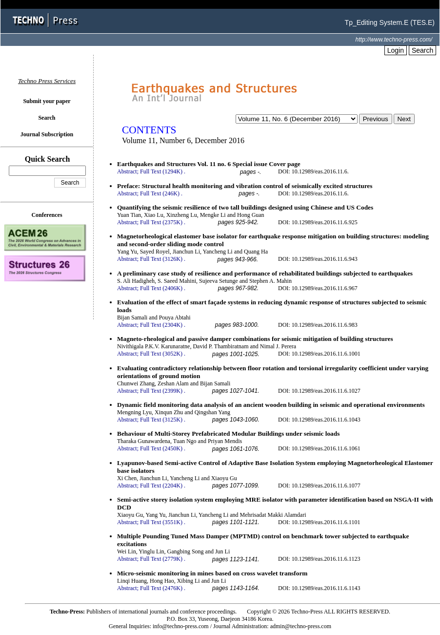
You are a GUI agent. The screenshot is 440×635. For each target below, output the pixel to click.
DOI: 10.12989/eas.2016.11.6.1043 (319, 419)
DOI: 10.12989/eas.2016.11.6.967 (318, 288)
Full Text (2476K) (161, 588)
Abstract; (128, 171)
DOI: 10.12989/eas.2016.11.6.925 (318, 222)
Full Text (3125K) (161, 419)
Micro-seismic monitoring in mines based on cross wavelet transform (212, 573)
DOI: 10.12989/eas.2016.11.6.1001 (319, 353)
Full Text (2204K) (161, 485)
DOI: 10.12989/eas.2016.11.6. (313, 171)
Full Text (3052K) (161, 353)
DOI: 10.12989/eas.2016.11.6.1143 (319, 588)
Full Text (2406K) (161, 288)
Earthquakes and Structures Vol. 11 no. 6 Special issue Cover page (208, 164)
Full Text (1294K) (161, 171)
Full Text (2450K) (161, 448)
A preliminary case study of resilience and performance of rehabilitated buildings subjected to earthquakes (265, 273)
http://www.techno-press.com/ (394, 39)
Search (422, 50)
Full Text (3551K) (161, 522)
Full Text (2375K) (161, 222)
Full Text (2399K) (161, 390)
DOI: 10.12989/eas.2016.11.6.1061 (319, 448)
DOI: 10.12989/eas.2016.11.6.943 (318, 258)
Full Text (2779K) (161, 558)
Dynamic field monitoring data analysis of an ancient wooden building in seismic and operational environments (271, 404)
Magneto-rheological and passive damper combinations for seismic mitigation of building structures (255, 338)
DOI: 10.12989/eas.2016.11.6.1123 (319, 558)
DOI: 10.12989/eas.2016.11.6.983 (318, 324)
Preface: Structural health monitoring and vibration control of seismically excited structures (244, 186)
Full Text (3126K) (161, 258)
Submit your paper (46, 101)
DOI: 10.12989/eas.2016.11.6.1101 (319, 522)
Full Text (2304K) (161, 324)
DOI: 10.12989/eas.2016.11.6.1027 (319, 390)
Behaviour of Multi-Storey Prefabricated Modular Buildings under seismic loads (228, 433)
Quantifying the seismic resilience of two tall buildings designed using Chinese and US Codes (245, 207)
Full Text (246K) (160, 193)
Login (395, 50)
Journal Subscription (46, 134)
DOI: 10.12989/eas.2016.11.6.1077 (319, 485)
